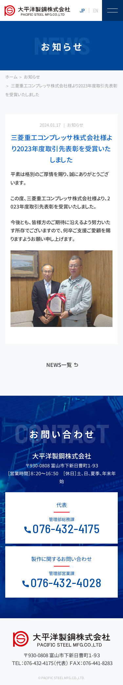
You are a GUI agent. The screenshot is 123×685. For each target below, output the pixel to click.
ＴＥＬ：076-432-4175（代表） (40, 663)
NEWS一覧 (59, 365)
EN (95, 10)
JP (82, 10)
